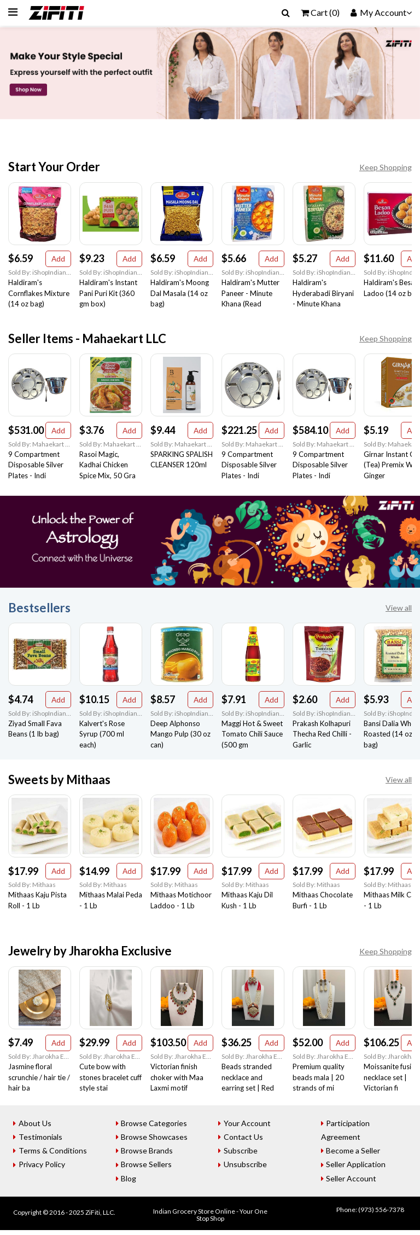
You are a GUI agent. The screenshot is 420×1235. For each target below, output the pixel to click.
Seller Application (357, 1169)
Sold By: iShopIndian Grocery (39, 273)
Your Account (248, 1128)
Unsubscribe (246, 1169)
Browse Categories (155, 1128)
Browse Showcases (155, 1141)
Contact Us (244, 1141)
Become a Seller (355, 1155)
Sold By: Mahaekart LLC (39, 446)
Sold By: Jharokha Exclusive (39, 1061)
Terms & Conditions (54, 1155)
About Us (36, 1128)
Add (58, 259)
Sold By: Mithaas (32, 888)
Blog (130, 1182)
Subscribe (242, 1155)
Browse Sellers (147, 1169)
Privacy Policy (43, 1169)
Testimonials (41, 1141)
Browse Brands (148, 1155)
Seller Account (353, 1182)
